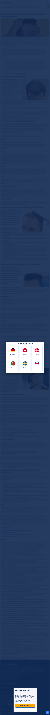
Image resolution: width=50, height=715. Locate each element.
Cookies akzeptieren (25, 705)
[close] (42, 343)
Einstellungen (25, 709)
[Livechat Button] (47, 712)
